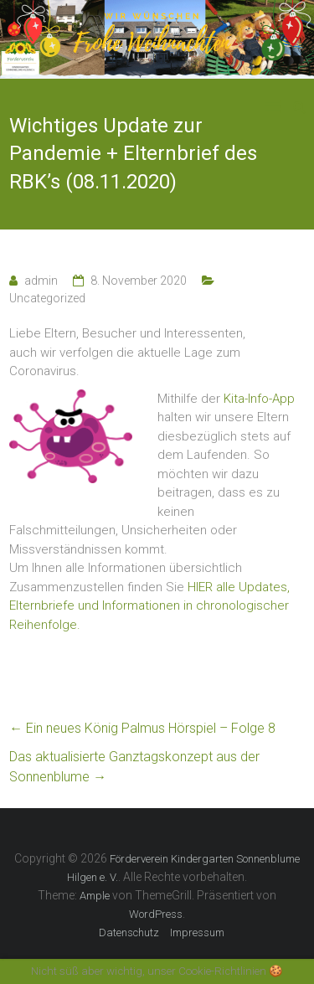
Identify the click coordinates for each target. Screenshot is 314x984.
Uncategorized (47, 298)
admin (41, 280)
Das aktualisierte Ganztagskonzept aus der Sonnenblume (134, 767)
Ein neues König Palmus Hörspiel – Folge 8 (142, 728)
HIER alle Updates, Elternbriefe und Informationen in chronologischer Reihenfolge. (149, 606)
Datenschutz (129, 932)
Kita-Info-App (259, 398)
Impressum (197, 932)
